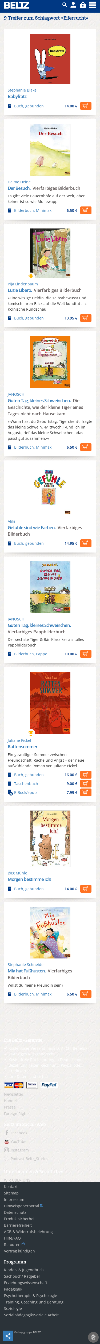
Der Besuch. (19, 188)
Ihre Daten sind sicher (28, 1076)
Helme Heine (19, 181)
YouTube (18, 1141)
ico (65, 5)
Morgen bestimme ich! (29, 879)
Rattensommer (22, 746)
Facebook (19, 1132)
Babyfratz (17, 96)
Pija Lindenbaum (23, 283)
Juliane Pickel (19, 740)
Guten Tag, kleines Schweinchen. (40, 400)
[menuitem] (50, 1094)
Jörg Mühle (17, 873)
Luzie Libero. (20, 290)
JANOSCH (16, 394)
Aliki (11, 521)
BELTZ (17, 5)
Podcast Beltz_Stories (29, 1158)
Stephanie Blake (22, 90)
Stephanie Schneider (26, 964)
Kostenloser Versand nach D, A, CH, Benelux (48, 1048)
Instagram (20, 1150)
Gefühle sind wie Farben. (32, 527)
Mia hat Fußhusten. (27, 971)
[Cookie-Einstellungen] (93, 1337)
